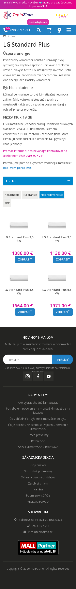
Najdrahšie (30, 195)
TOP (7, 203)
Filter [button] (11, 181)
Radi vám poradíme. (17, 168)
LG (13, 35)
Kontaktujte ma (38, 22)
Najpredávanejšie (52, 195)
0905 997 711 (40, 526)
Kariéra (38, 489)
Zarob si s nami (38, 483)
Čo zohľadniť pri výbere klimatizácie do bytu (38, 419)
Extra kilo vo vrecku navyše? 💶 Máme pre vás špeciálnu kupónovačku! (38, 4)
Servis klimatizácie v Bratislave (38, 447)
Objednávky (38, 465)
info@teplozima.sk (40, 532)
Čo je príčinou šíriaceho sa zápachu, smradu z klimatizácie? (38, 427)
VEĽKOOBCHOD (38, 501)
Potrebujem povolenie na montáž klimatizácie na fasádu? (38, 410)
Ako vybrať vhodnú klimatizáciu (38, 402)
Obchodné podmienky (38, 471)
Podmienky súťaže (38, 495)
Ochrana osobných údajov (38, 477)
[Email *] (37, 359)
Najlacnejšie (12, 195)
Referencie (38, 441)
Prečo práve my (38, 435)
